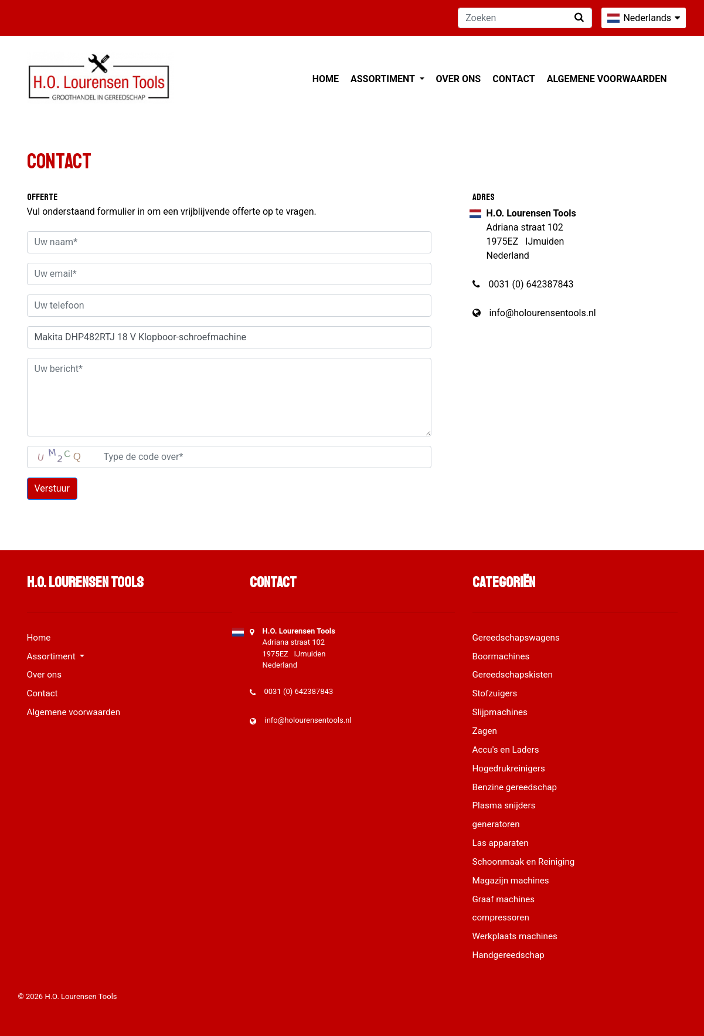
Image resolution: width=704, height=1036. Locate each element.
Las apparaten (500, 843)
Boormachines (501, 656)
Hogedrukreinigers (508, 768)
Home (325, 78)
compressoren (500, 917)
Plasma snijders (504, 805)
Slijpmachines (500, 712)
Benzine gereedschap (514, 787)
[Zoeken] (525, 18)
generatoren (496, 824)
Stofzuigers (495, 693)
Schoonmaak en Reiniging (523, 861)
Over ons (458, 78)
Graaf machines (503, 899)
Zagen (484, 731)
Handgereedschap (508, 955)
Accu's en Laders (505, 749)
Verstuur (52, 488)
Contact (513, 78)
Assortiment (384, 78)
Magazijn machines (510, 880)
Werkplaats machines (514, 936)
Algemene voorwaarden (607, 78)
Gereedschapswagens (516, 637)
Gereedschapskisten (512, 674)
